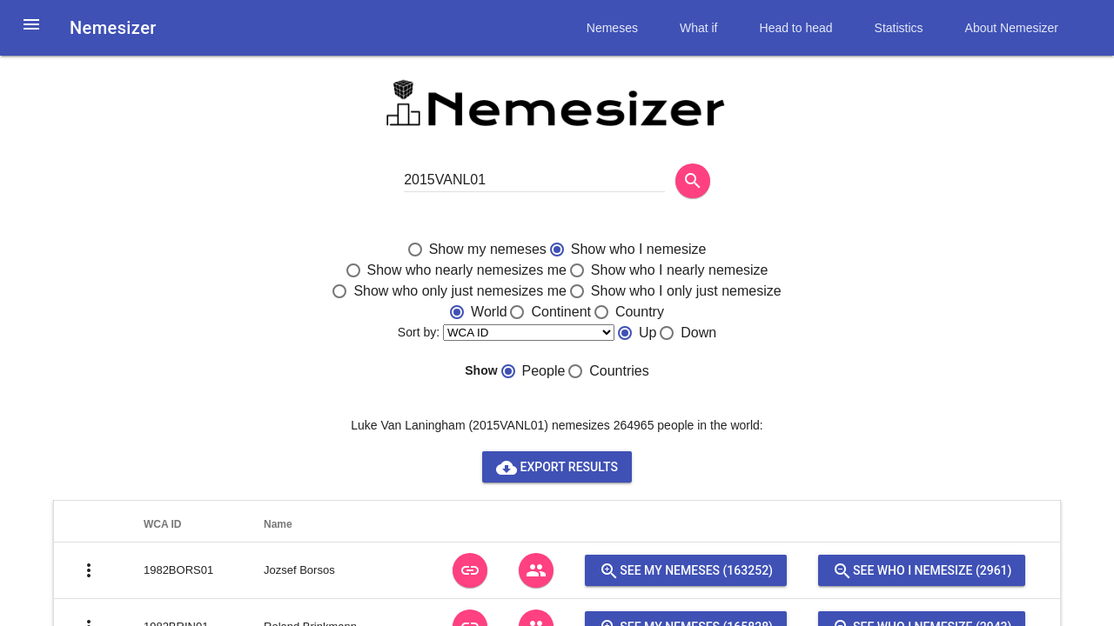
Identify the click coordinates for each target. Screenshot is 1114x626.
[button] (31, 35)
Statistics (899, 28)
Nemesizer (113, 27)
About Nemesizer (1011, 28)
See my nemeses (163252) (686, 570)
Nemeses (612, 28)
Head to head (796, 28)
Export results (557, 467)
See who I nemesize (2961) (921, 570)
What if (699, 28)
